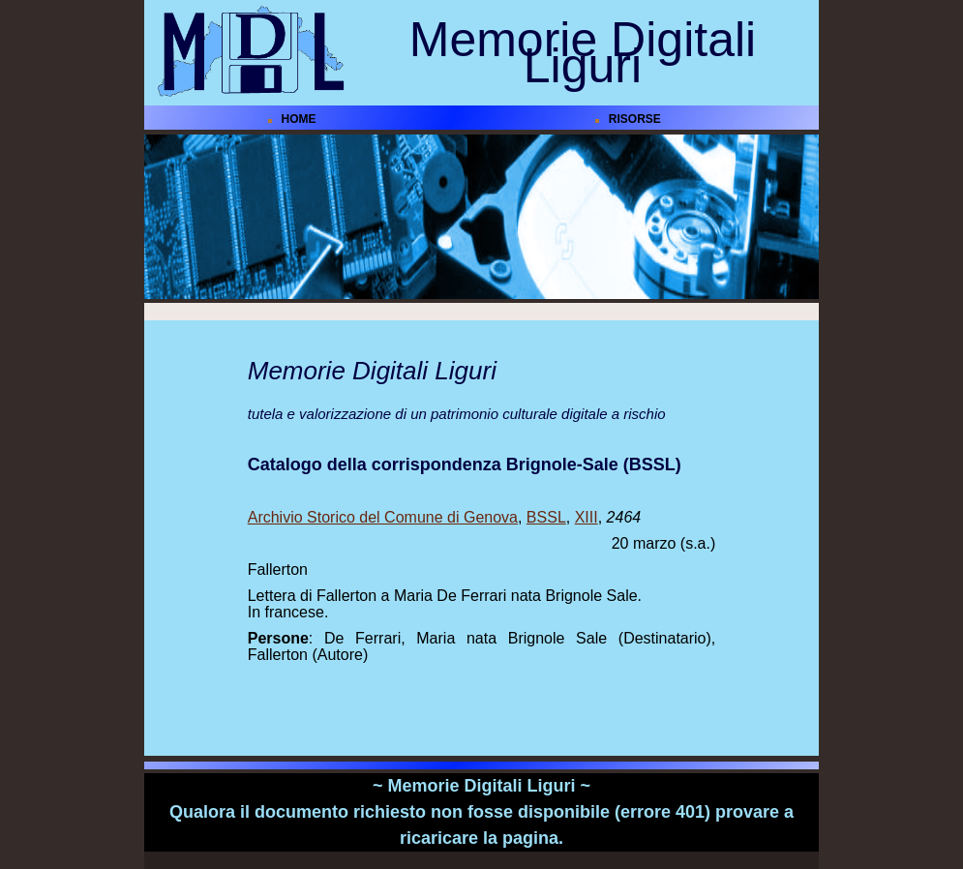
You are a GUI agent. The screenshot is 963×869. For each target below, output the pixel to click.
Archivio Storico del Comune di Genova (383, 517)
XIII (586, 517)
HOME (299, 119)
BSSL (546, 517)
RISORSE (635, 119)
